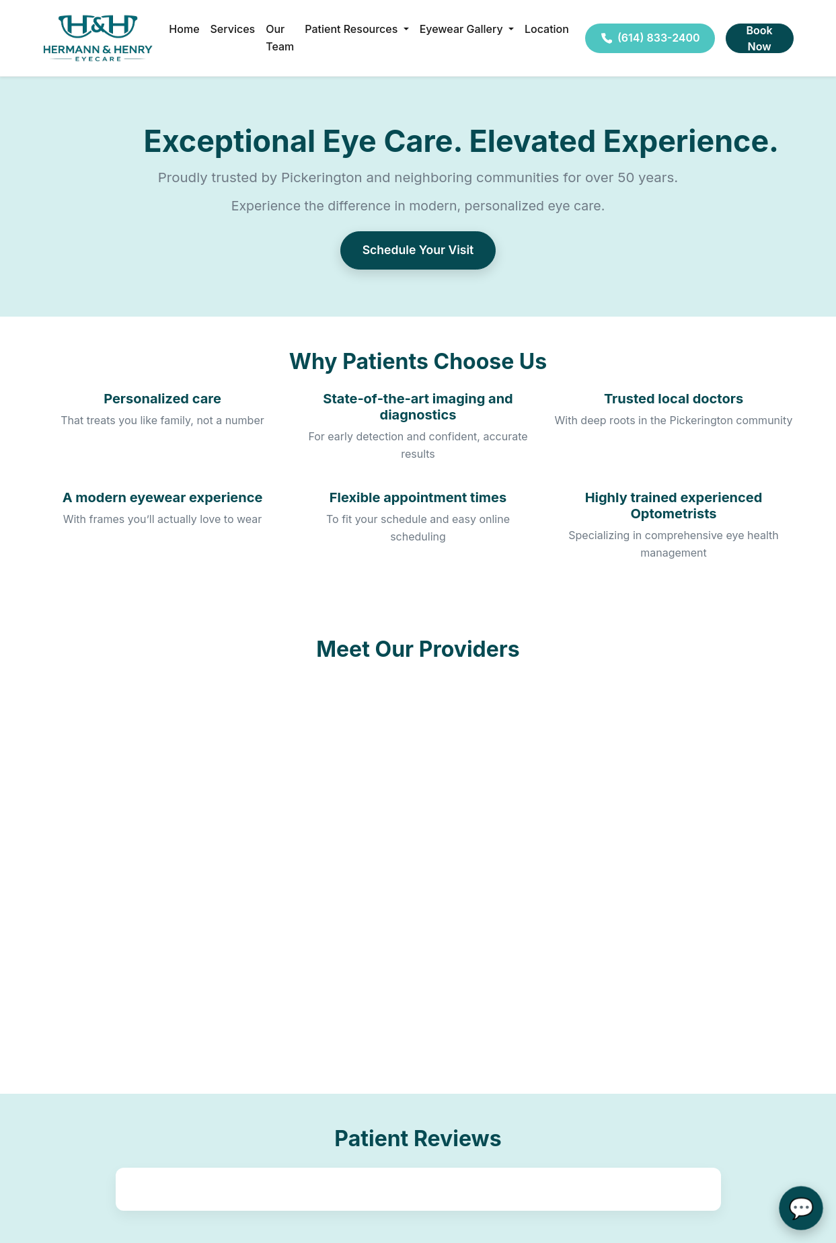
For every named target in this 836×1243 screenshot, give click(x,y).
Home (184, 29)
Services (233, 29)
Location (547, 29)
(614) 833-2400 (650, 37)
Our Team (280, 37)
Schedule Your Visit (418, 250)
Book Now (760, 38)
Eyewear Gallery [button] (463, 29)
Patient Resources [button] (352, 29)
